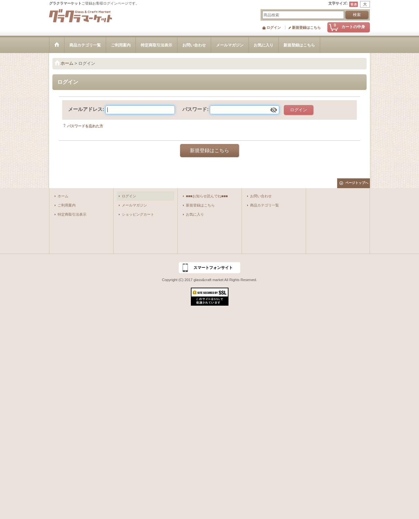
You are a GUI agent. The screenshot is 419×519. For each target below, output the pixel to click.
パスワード (194, 109)
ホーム (63, 196)
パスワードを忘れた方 (85, 126)
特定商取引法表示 (72, 214)
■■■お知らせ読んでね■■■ (207, 196)
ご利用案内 (67, 205)
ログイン (273, 27)
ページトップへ (356, 183)
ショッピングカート (138, 214)
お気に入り (195, 214)
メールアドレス (85, 109)
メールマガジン (134, 205)
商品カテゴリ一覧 (264, 205)
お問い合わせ (261, 196)
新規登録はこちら (306, 27)
